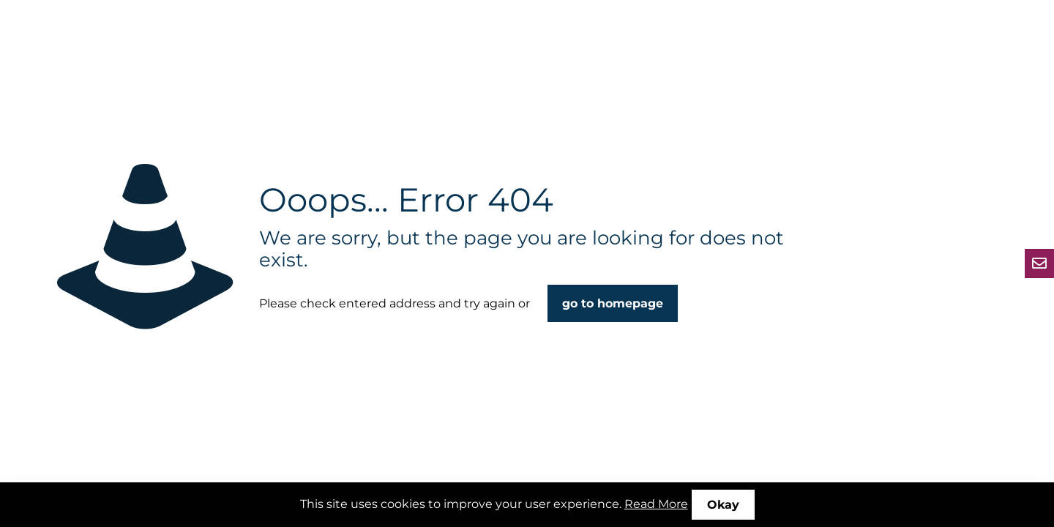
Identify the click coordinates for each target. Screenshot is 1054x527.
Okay (723, 505)
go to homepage (612, 303)
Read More (656, 504)
